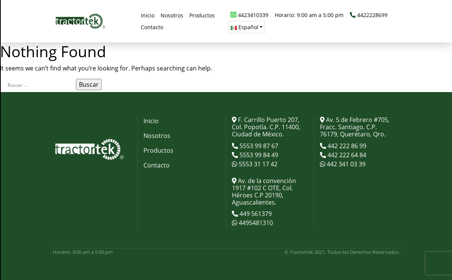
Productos (158, 150)
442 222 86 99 (346, 146)
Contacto (156, 165)
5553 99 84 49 (258, 155)
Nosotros (156, 135)
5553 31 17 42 (257, 164)
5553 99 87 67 (258, 146)
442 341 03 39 (345, 164)
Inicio (151, 121)
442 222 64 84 (346, 155)
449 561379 (255, 214)
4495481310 (255, 223)
